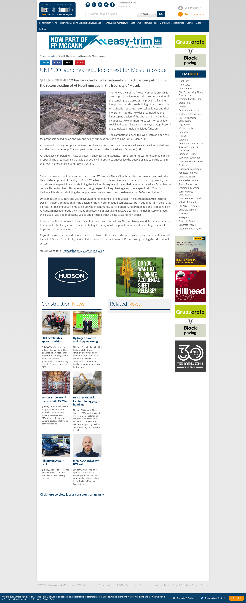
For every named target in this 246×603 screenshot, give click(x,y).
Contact (102, 585)
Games (190, 22)
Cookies (143, 585)
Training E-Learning (189, 187)
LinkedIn (100, 4)
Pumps (182, 135)
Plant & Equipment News (116, 22)
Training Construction (190, 98)
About (110, 585)
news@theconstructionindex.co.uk (83, 250)
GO (161, 14)
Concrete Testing (187, 209)
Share (44, 62)
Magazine (166, 22)
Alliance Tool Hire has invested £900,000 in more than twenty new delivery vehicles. (55, 474)
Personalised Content (213, 598)
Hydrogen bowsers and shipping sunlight (87, 339)
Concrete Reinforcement (191, 161)
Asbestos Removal (188, 172)
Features (148, 22)
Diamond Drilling (188, 153)
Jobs (155, 22)
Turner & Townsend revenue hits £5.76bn (55, 399)
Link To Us (119, 585)
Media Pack (178, 22)
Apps (198, 22)
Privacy (167, 585)
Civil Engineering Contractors (187, 119)
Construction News (48, 22)
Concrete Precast (187, 224)
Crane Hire (184, 102)
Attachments (185, 88)
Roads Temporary (188, 184)
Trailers (183, 165)
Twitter (94, 4)
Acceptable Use (155, 585)
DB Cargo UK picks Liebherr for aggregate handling (87, 401)
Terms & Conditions (181, 585)
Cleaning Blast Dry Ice (190, 228)
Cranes (182, 106)
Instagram (88, 4)
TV (160, 22)
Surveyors (184, 213)
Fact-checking (132, 585)
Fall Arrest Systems (189, 205)
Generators (184, 131)
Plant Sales (184, 84)
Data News (136, 22)
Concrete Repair (187, 221)
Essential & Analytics (184, 598)
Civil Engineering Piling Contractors (191, 93)
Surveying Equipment (190, 157)
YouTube (106, 4)
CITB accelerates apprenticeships (52, 339)
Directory (205, 585)
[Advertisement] (105, 538)
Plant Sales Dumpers (190, 180)
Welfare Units (186, 128)
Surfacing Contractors (190, 113)
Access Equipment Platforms (188, 148)
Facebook (112, 4)
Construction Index (57, 9)
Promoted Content (69, 22)
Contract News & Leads (90, 22)
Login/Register (193, 7)
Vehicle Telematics (188, 202)
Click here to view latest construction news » (72, 494)
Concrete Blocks (187, 176)
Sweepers (184, 217)
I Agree (236, 598)
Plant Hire (184, 80)
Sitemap (195, 585)
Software (183, 139)
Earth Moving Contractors (186, 193)
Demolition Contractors (191, 143)
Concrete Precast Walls (191, 198)
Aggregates (184, 124)
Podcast (42, 29)
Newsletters (194, 14)
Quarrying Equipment (190, 168)
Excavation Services (189, 110)
